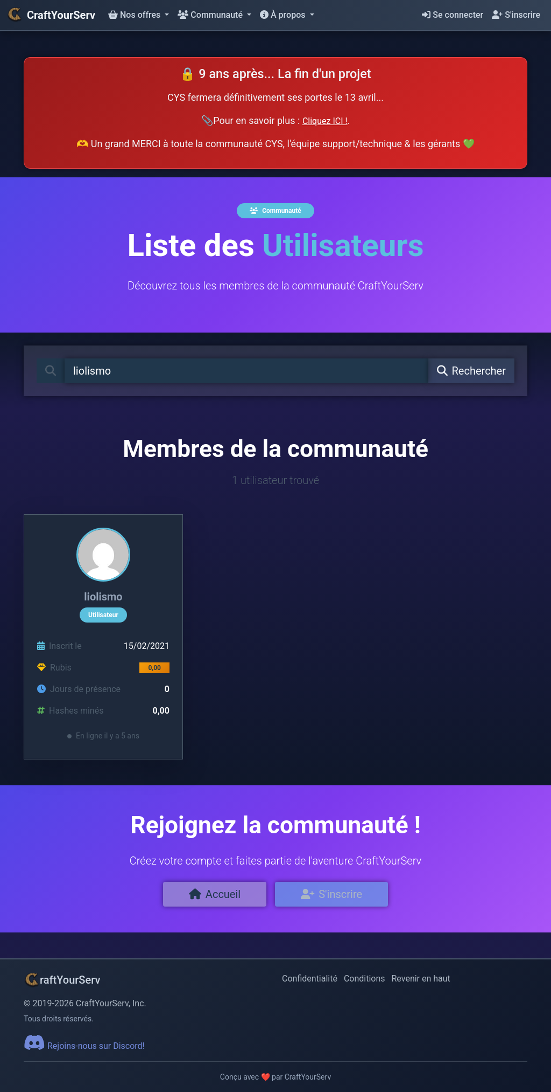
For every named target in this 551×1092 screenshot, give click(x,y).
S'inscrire (516, 15)
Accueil (215, 894)
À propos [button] (283, 15)
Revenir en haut (421, 978)
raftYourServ (62, 979)
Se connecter (452, 15)
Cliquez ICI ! (325, 121)
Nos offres (135, 15)
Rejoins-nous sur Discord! (84, 1046)
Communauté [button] (211, 15)
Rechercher (471, 370)
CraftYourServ (50, 15)
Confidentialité (309, 978)
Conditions (364, 978)
